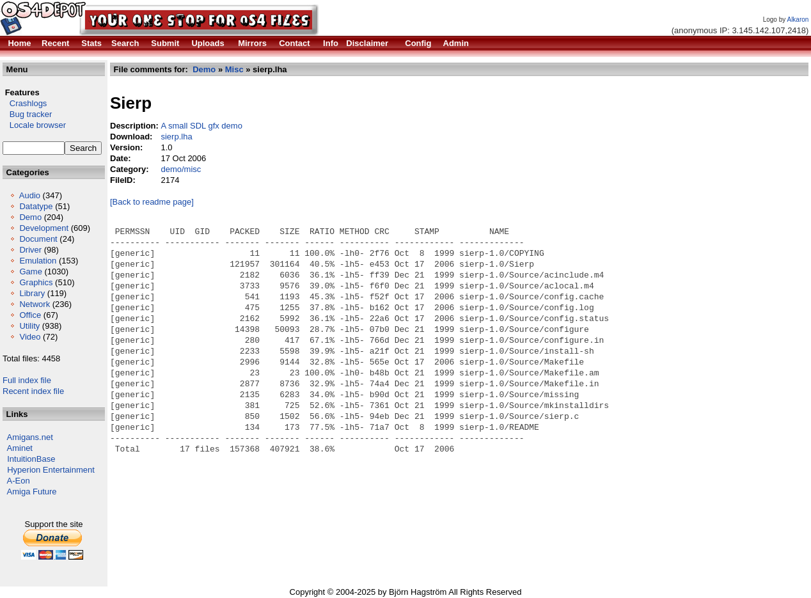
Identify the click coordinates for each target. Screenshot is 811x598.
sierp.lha (176, 136)
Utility (29, 326)
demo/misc (181, 169)
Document (38, 239)
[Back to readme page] (152, 202)
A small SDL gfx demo (201, 125)
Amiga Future (32, 491)
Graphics (35, 282)
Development (43, 228)
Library (32, 293)
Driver (30, 250)
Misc (234, 69)
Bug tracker (27, 114)
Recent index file (33, 391)
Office (30, 315)
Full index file (27, 380)
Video (29, 337)
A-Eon (18, 480)
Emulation (37, 260)
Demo (30, 217)
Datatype (35, 206)
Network (34, 304)
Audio (29, 195)
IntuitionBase (31, 459)
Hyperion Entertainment (51, 470)
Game (30, 271)
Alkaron (797, 19)
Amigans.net (30, 437)
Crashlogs (25, 103)
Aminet (20, 448)
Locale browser (34, 125)
